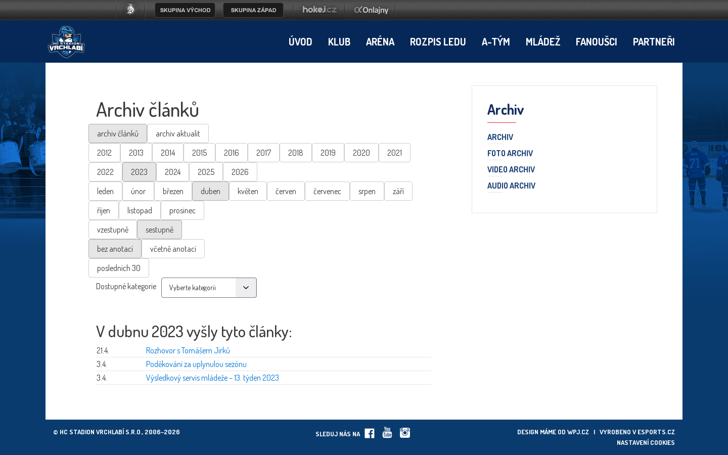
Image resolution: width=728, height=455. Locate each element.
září (398, 191)
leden (105, 191)
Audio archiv (511, 186)
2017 (263, 153)
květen (248, 191)
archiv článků (118, 133)
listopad (139, 210)
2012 (104, 153)
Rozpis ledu (438, 41)
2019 (328, 153)
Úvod (300, 41)
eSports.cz (656, 432)
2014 (168, 153)
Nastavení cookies (646, 442)
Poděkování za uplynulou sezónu (196, 364)
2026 (240, 172)
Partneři (654, 41)
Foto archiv (510, 153)
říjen (103, 210)
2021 (394, 153)
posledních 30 (119, 268)
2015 (199, 153)
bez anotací (115, 249)
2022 (105, 172)
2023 (139, 172)
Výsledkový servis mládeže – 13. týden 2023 (212, 378)
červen (286, 191)
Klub (339, 41)
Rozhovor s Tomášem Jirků (188, 350)
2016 (231, 153)
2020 (361, 153)
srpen (367, 191)
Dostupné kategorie (126, 286)
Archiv (500, 137)
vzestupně (112, 229)
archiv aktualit (178, 133)
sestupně (159, 229)
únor (138, 191)
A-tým (496, 41)
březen (173, 191)
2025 (206, 172)
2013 (136, 153)
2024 (172, 172)
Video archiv (511, 169)
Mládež (543, 41)
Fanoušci (596, 41)
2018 (295, 153)
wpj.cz (578, 432)
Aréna (380, 41)
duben (210, 191)
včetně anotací (173, 249)
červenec (327, 191)
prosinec (182, 210)
